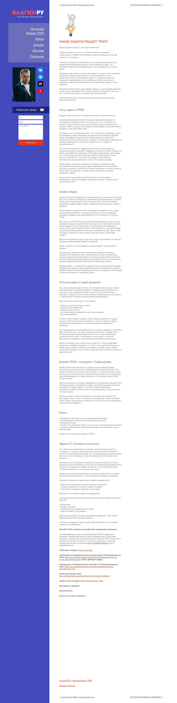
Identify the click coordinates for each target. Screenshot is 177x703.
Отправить (31, 142)
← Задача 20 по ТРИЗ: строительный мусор (76, 5)
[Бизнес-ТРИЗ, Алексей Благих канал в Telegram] (40, 77)
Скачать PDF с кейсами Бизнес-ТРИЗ (75, 681)
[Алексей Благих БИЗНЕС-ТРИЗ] (40, 84)
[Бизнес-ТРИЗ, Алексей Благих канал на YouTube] (40, 90)
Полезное (37, 56)
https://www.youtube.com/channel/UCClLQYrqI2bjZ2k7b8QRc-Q (84, 577)
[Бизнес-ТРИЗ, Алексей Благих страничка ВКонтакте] (40, 70)
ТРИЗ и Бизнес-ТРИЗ (94, 582)
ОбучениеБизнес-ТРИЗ (35, 31)
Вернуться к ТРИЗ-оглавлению (72, 597)
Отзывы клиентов (67, 687)
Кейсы (39, 39)
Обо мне (38, 50)
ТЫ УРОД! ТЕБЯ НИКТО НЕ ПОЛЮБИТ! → (146, 5)
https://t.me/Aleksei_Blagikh (98, 544)
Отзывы (38, 45)
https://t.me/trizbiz (85, 551)
